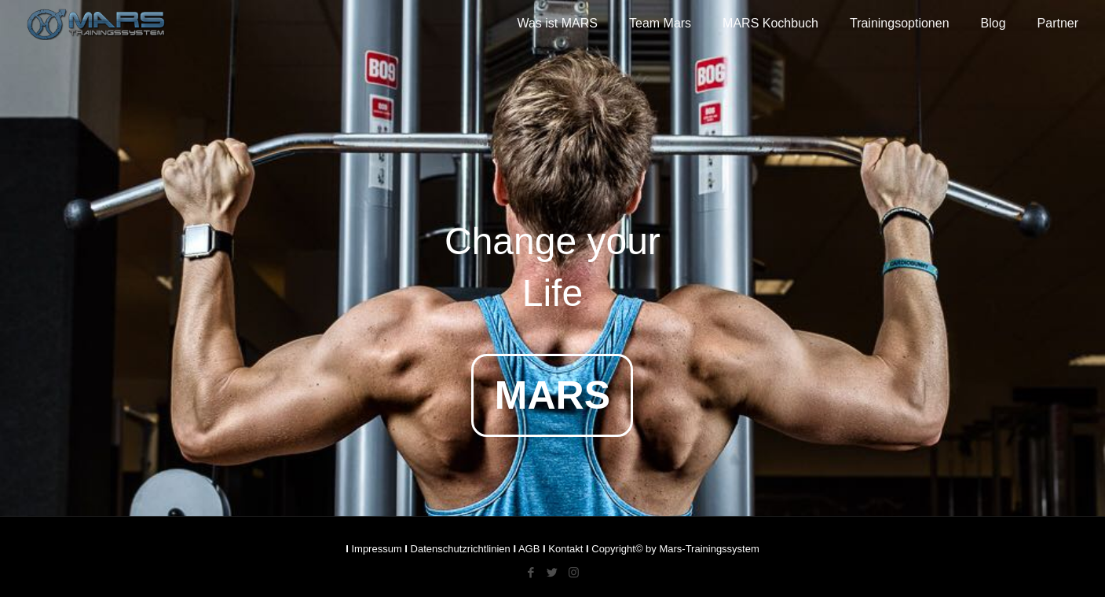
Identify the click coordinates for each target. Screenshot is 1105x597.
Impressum (376, 549)
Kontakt (565, 549)
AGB (529, 549)
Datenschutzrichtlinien (460, 549)
